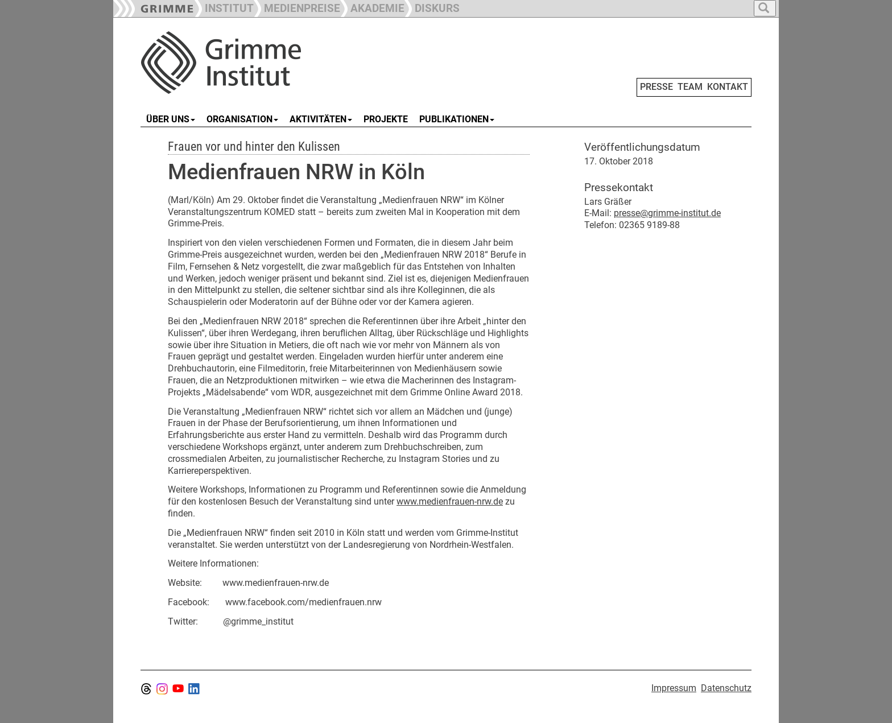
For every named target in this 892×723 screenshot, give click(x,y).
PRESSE (656, 86)
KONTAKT (727, 86)
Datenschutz (726, 688)
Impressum (673, 688)
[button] (297, 7)
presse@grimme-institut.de (667, 213)
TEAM (690, 86)
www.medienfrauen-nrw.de (450, 501)
